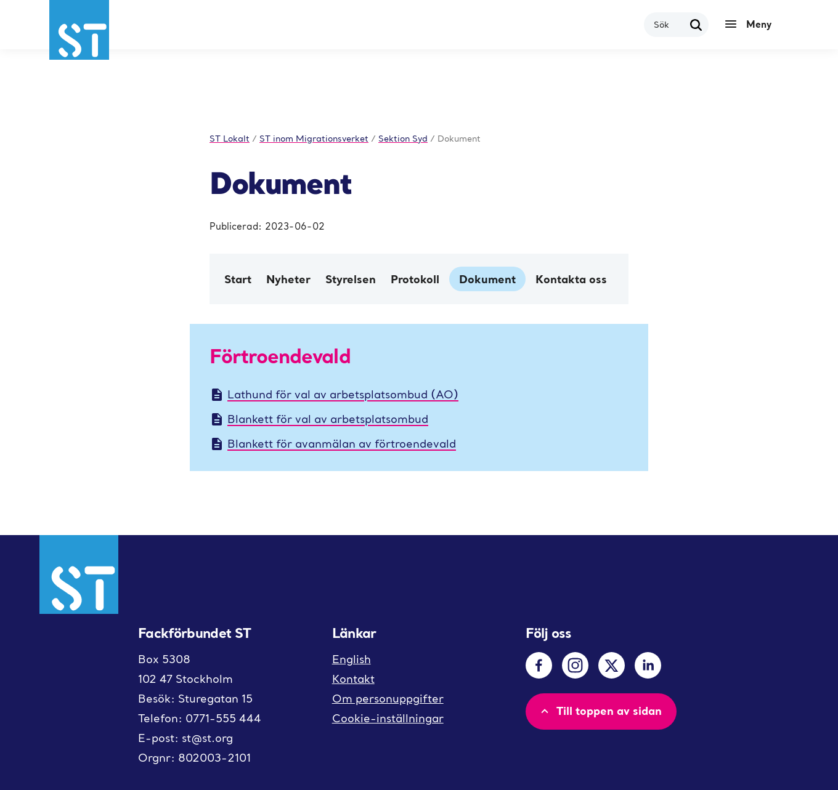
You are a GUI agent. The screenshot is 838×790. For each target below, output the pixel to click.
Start (237, 279)
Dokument (487, 279)
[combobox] (669, 24)
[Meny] (751, 25)
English (351, 659)
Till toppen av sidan (600, 710)
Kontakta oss (571, 279)
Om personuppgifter (388, 698)
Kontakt (353, 679)
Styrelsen (350, 279)
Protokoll (415, 279)
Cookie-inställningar (388, 718)
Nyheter (288, 279)
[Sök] (696, 24)
